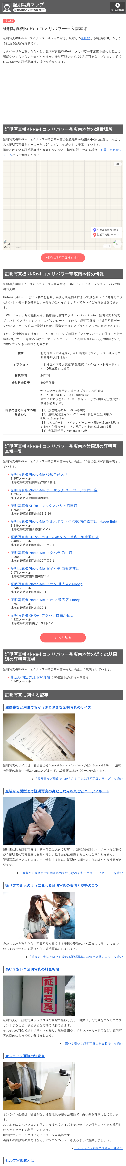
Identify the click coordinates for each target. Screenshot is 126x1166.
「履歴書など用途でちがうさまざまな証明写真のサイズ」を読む (79, 778)
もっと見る (63, 637)
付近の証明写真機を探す (63, 257)
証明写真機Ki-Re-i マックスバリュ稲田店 (44, 506)
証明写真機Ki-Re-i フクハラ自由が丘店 (42, 615)
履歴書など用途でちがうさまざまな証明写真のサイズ (48, 707)
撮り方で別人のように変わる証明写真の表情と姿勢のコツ (52, 885)
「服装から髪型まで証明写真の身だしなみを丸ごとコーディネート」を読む (71, 872)
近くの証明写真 (117, 10)
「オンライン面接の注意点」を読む (98, 1148)
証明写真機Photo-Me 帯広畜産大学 (39, 474)
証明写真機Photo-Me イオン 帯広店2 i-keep (46, 584)
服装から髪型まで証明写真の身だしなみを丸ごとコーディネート (57, 791)
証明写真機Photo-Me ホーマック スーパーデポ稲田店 (54, 490)
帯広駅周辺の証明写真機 (30, 677)
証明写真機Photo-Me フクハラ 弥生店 (41, 553)
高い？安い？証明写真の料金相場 (32, 969)
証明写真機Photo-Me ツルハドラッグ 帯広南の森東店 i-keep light (64, 521)
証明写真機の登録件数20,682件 (30, 10)
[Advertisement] (63, 93)
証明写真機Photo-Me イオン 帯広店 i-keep (45, 600)
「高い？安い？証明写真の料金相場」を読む (92, 1043)
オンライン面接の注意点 (25, 1056)
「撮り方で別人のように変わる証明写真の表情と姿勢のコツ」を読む (75, 956)
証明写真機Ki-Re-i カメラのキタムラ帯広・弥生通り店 (55, 537)
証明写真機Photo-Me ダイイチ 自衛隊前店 (45, 568)
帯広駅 (8, 20)
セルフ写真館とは (19, 1160)
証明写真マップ (28, 4)
